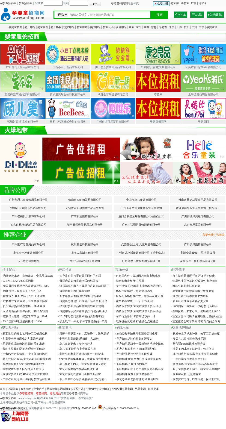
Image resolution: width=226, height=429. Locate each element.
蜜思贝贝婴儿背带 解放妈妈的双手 (22, 364)
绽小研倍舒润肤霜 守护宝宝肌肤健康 (194, 354)
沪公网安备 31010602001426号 (118, 408)
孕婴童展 (211, 27)
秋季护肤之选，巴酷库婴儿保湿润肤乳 (195, 379)
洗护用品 (68, 27)
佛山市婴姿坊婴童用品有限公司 (197, 199)
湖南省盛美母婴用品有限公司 (85, 224)
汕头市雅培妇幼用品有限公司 (28, 224)
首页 (3, 389)
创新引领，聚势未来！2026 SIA (21, 291)
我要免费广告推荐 (214, 234)
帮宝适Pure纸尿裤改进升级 (188, 343)
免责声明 (39, 389)
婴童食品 (42, 27)
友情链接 (117, 389)
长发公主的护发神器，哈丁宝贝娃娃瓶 (195, 333)
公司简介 (12, 389)
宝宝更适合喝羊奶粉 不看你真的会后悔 (195, 321)
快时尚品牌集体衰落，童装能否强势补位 (83, 359)
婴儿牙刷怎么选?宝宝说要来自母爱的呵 (25, 359)
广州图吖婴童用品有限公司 (28, 244)
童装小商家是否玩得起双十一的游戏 (80, 354)
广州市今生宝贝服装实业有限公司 (141, 208)
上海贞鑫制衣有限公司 (85, 252)
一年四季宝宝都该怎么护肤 (188, 359)
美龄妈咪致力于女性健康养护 (133, 374)
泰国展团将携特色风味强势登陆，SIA (25, 286)
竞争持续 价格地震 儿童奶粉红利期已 (138, 286)
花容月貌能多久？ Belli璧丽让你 (135, 348)
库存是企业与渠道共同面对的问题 (79, 275)
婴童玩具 (108, 27)
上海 (179, 27)
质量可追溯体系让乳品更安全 (189, 301)
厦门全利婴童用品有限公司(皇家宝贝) (141, 216)
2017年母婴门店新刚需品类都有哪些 (80, 316)
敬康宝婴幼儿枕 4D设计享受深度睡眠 (24, 374)
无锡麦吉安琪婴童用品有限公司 (84, 208)
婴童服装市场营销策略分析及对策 (192, 291)
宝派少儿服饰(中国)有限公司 (197, 252)
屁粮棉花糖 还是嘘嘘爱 (186, 374)
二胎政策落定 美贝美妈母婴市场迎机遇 (25, 379)
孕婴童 (185, 3)
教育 (154, 27)
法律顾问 (104, 389)
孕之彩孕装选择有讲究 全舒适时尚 (136, 379)
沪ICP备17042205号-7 (83, 408)
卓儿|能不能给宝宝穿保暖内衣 (76, 348)
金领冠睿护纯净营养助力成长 (189, 296)
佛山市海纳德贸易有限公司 (84, 199)
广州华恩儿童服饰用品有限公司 (28, 199)
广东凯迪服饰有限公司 (85, 216)
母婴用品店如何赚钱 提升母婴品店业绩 (82, 311)
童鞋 (146, 27)
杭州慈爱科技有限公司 (85, 244)
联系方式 (77, 389)
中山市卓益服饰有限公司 (141, 199)
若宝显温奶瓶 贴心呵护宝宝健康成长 (24, 333)
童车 (139, 27)
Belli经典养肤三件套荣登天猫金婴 (136, 333)
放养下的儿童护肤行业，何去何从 (192, 348)
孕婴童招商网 (8, 3)
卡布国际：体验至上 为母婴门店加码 (193, 306)
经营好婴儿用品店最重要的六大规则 (80, 306)
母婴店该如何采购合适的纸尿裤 (77, 280)
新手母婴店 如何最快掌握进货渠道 (79, 296)
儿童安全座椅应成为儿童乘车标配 (22, 338)
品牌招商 (65, 389)
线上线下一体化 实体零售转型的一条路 (82, 321)
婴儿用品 (30, 27)
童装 (131, 27)
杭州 (186, 27)
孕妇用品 (95, 27)
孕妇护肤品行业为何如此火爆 (133, 354)
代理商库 (215, 15)
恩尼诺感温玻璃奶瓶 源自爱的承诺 (22, 343)
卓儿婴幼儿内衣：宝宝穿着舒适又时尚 (81, 364)
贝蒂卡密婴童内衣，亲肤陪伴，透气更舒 (83, 333)
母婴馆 (163, 27)
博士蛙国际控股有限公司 (85, 261)
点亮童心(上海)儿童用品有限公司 (141, 244)
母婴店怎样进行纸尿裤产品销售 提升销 (82, 301)
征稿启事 (153, 389)
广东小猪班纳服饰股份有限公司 (141, 224)
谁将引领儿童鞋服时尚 (185, 286)
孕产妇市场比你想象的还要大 (133, 338)
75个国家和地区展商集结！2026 (21, 321)
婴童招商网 (26, 3)
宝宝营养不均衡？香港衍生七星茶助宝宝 (196, 316)
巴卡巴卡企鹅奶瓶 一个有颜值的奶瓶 (24, 354)
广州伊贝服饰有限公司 (198, 244)
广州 (194, 27)
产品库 (196, 15)
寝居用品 (121, 27)
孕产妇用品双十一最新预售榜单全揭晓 (139, 343)
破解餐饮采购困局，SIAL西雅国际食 (24, 301)
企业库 (180, 15)
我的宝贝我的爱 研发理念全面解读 (22, 348)
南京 (201, 27)
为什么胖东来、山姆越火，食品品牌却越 (27, 275)
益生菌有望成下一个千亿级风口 (134, 301)
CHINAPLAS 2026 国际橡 (17, 280)
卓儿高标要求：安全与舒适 (74, 343)
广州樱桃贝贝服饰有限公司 (28, 216)
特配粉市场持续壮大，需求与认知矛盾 (138, 296)
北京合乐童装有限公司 (198, 224)
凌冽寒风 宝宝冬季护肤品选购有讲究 (194, 364)
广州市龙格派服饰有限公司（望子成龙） (141, 252)
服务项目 (26, 389)
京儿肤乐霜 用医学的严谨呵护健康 (192, 275)
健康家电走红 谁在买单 (129, 280)
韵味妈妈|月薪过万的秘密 (130, 364)
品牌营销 (52, 389)
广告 (193, 3)
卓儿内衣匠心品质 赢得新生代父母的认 (82, 379)
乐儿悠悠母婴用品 (28, 261)
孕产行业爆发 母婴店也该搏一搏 (134, 316)
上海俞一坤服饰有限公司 (28, 252)
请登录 (203, 3)
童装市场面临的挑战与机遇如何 (77, 369)
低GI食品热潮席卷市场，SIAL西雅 (23, 306)
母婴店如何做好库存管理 (73, 291)
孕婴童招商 (15, 27)
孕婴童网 (140, 389)
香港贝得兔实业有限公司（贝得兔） (198, 208)
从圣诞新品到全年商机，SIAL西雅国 (24, 311)
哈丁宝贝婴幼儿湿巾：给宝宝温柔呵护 (195, 369)
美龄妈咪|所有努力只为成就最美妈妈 (137, 359)
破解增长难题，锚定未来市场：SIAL (24, 316)
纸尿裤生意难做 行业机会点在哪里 (136, 321)
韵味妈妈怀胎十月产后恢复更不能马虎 (139, 369)
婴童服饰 (82, 27)
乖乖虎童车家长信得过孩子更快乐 (22, 369)
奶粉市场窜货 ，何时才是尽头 (133, 291)
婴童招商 (41, 393)
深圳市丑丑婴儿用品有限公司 (28, 208)
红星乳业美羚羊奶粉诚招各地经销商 (193, 280)
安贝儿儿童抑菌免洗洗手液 (188, 338)
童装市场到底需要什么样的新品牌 (79, 374)
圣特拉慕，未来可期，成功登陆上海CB (195, 311)
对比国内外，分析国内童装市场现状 (137, 275)
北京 (171, 27)
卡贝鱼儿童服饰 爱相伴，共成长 (78, 338)
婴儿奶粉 (56, 27)
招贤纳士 (91, 389)
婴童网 (174, 3)
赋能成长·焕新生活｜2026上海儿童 (23, 296)
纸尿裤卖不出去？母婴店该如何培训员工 (83, 286)
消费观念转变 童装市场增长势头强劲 (137, 306)
